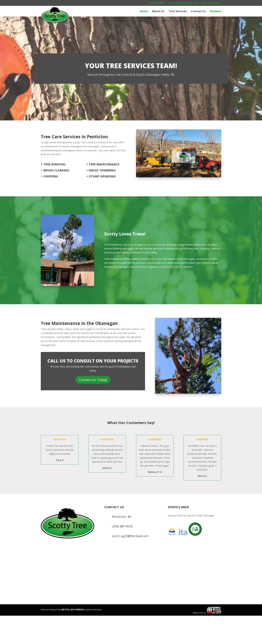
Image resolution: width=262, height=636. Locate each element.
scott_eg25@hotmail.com (183, 3)
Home (144, 11)
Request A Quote (211, 3)
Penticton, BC (122, 517)
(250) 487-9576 (157, 3)
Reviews (215, 11)
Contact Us (198, 11)
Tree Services (178, 11)
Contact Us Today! (93, 379)
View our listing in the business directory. (71, 609)
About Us (158, 11)
